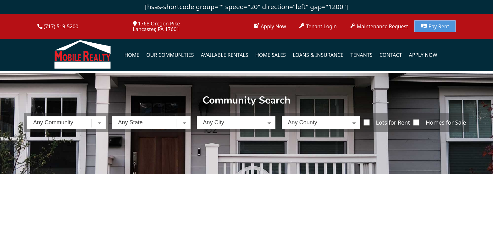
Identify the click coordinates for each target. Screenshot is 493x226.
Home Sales (270, 54)
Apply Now (423, 54)
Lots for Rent (393, 122)
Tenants (362, 54)
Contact (390, 54)
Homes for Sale (446, 122)
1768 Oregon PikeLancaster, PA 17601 (156, 26)
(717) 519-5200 (61, 26)
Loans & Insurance (318, 54)
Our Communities (170, 54)
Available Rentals (224, 54)
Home (131, 54)
